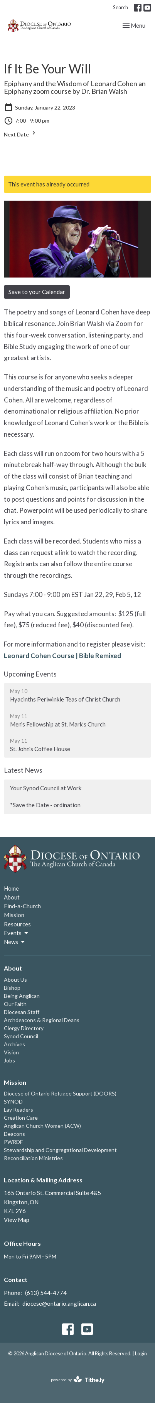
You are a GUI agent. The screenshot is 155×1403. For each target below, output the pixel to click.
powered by (77, 1379)
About (12, 897)
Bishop (12, 987)
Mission (14, 914)
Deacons (14, 1133)
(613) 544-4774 (46, 1292)
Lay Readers (18, 1109)
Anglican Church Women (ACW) (42, 1125)
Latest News (23, 770)
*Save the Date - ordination (45, 804)
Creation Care (21, 1117)
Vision (11, 1052)
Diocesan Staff (21, 1012)
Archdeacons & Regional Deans (41, 1020)
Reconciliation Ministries (33, 1158)
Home (11, 888)
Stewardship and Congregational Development (60, 1150)
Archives (14, 1044)
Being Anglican (22, 995)
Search (120, 7)
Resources (17, 924)
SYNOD (13, 1101)
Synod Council (21, 1036)
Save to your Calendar (36, 291)
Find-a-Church (22, 906)
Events (16, 933)
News (15, 942)
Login (141, 1353)
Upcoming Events (30, 674)
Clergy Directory (24, 1028)
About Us (15, 979)
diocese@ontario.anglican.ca (59, 1303)
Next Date (20, 133)
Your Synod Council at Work (45, 788)
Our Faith (15, 1004)
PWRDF (13, 1142)
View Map (16, 1219)
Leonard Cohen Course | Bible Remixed (62, 656)
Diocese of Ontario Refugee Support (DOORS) (60, 1093)
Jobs (9, 1060)
